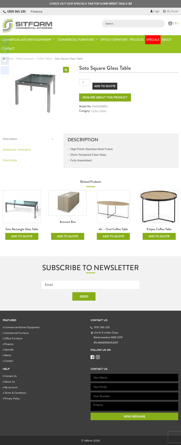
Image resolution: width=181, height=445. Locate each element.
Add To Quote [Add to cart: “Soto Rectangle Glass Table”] (21, 236)
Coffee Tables (44, 58)
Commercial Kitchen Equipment (28, 40)
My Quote (170, 11)
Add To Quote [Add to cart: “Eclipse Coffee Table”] (159, 236)
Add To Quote (104, 86)
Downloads (10, 160)
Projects (137, 40)
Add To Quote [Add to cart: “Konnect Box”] (67, 236)
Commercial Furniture (78, 40)
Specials (152, 40)
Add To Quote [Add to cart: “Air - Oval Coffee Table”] (113, 236)
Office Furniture (113, 40)
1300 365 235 (16, 11)
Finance (36, 11)
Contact (8, 361)
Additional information (17, 149)
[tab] (29, 139)
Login (155, 11)
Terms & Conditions (15, 393)
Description (10, 139)
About (167, 40)
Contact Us (10, 376)
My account (10, 387)
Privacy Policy (12, 398)
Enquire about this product (105, 97)
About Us (9, 381)
